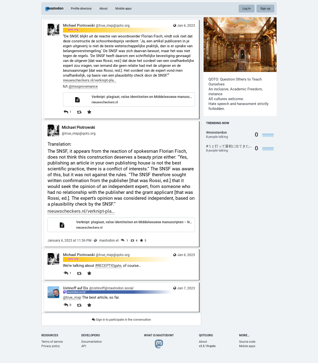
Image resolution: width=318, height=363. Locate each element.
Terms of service (52, 341)
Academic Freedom (246, 89)
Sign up (265, 8)
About (103, 8)
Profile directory (81, 8)
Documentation (91, 341)
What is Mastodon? (159, 335)
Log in (247, 8)
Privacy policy (50, 346)
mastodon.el (108, 240)
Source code (247, 341)
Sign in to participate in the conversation (121, 319)
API (83, 346)
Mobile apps (123, 8)
